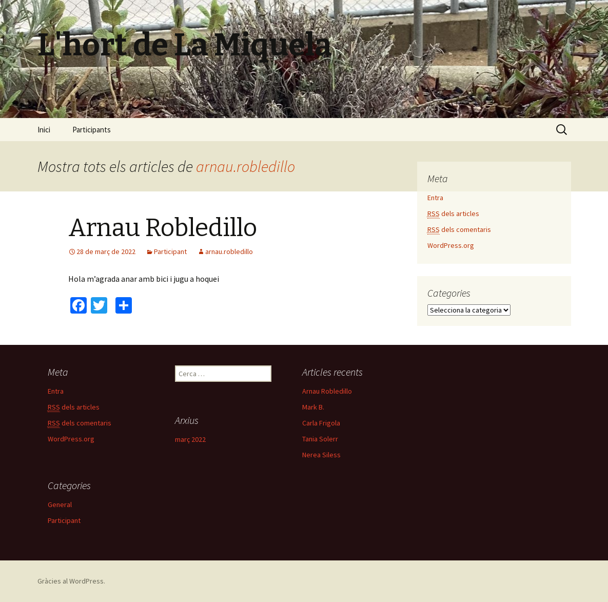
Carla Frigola (321, 423)
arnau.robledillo (245, 166)
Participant (170, 251)
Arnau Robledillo (162, 228)
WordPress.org (450, 245)
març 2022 (190, 439)
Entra (435, 197)
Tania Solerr (320, 438)
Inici (43, 129)
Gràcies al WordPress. (71, 581)
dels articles (453, 214)
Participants (91, 129)
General (60, 504)
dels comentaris (459, 230)
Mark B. (313, 407)
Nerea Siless (321, 454)
